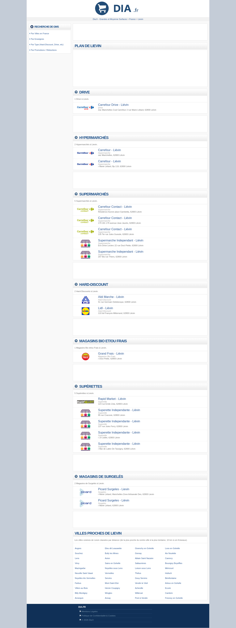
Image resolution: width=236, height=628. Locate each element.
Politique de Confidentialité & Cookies (98, 616)
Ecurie (168, 588)
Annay (108, 598)
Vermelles (109, 573)
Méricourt (169, 568)
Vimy (77, 563)
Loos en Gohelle (172, 548)
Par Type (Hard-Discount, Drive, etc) (47, 44)
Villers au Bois (81, 588)
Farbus (78, 583)
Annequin (79, 598)
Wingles (108, 593)
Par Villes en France (40, 33)
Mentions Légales (90, 611)
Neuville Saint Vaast (84, 573)
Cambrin (169, 593)
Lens (77, 558)
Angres (78, 548)
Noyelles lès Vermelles (85, 578)
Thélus (138, 573)
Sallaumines (140, 563)
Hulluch (168, 573)
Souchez (79, 553)
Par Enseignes (37, 39)
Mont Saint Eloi (112, 583)
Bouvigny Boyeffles (173, 563)
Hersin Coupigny (112, 588)
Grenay (138, 553)
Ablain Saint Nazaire (144, 558)
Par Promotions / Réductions (44, 50)
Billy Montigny (81, 593)
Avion (107, 558)
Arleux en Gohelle (173, 583)
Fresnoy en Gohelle (174, 598)
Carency (169, 558)
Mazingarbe (80, 568)
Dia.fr (82, 607)
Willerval (139, 593)
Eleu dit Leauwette (113, 548)
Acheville (139, 588)
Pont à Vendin (141, 598)
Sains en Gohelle (112, 563)
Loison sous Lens (143, 568)
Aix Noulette (170, 553)
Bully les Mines (111, 553)
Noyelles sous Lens (113, 568)
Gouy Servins (141, 578)
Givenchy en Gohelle (144, 548)
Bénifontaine (170, 578)
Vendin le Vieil (141, 583)
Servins (108, 578)
